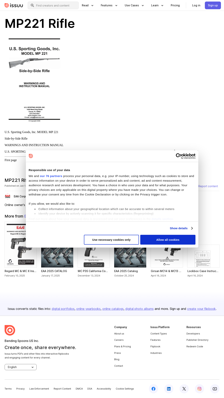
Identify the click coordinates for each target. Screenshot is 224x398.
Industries (156, 353)
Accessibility (104, 388)
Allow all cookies (168, 239)
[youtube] (214, 388)
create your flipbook (201, 309)
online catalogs (113, 309)
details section (162, 219)
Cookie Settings (125, 388)
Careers (119, 339)
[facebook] (153, 388)
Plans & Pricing (122, 346)
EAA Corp (20, 196)
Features (155, 339)
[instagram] (199, 388)
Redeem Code (194, 346)
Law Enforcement (39, 388)
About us (119, 333)
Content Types (158, 333)
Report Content (62, 388)
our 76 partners (51, 176)
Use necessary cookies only (111, 239)
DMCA (79, 388)
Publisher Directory (197, 339)
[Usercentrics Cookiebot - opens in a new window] (178, 156)
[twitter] (184, 388)
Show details (179, 228)
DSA (89, 388)
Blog (116, 359)
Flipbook (155, 346)
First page (11, 160)
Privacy (20, 388)
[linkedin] (168, 388)
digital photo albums (139, 309)
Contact (118, 365)
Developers (193, 333)
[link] (175, 5)
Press (117, 353)
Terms (8, 388)
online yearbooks (88, 309)
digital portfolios (63, 309)
